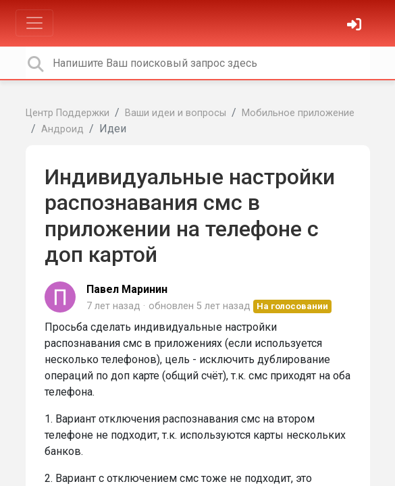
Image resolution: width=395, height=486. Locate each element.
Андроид (62, 129)
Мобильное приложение (298, 113)
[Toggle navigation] (34, 22)
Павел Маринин (126, 289)
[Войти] (356, 26)
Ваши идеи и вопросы (175, 113)
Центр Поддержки (67, 113)
